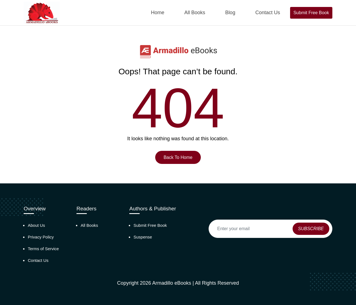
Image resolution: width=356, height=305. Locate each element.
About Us (36, 225)
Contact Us (267, 12)
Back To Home (178, 157)
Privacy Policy (41, 237)
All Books (194, 12)
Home (157, 12)
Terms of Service (43, 248)
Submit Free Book (311, 12)
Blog (230, 12)
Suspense (143, 237)
